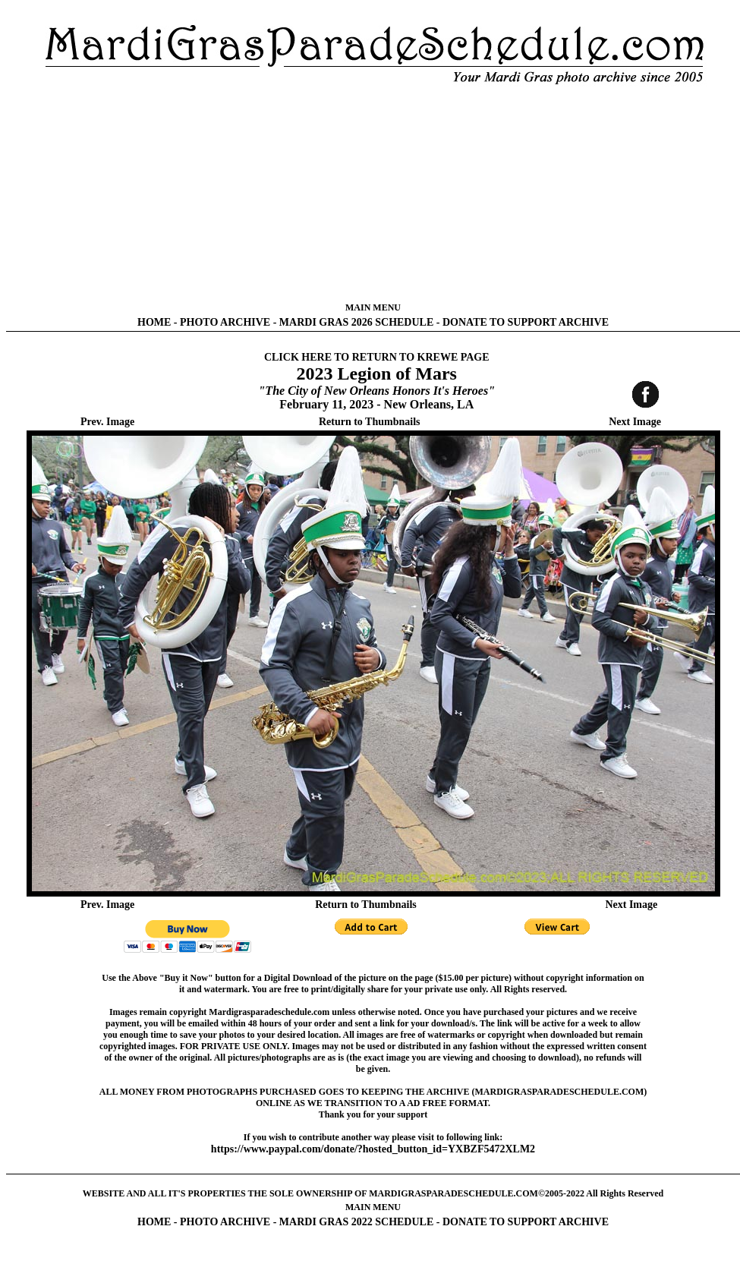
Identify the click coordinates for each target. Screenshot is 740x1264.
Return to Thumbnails (369, 421)
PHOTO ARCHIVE (225, 322)
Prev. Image (107, 421)
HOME (154, 322)
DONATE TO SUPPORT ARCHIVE (525, 322)
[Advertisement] (373, 193)
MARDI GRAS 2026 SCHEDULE (356, 322)
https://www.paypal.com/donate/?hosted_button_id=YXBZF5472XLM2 (373, 1149)
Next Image (635, 421)
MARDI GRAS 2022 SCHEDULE (356, 1222)
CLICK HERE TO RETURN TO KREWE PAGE (377, 357)
